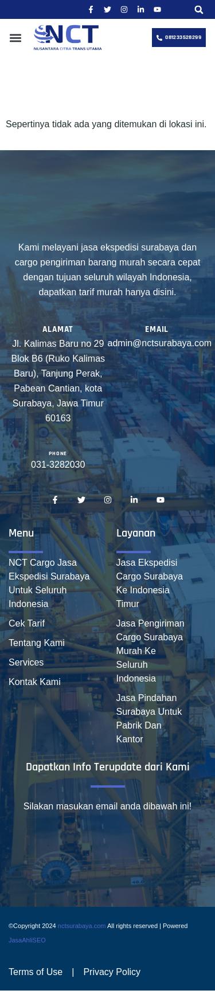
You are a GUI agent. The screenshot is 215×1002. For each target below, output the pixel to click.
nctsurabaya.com (82, 925)
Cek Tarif (27, 623)
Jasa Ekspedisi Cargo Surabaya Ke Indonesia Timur (149, 583)
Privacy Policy (111, 972)
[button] (198, 9)
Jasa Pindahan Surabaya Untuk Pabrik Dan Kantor (149, 718)
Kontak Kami (35, 682)
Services (26, 662)
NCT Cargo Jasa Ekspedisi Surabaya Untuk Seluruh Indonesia (49, 583)
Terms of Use (35, 972)
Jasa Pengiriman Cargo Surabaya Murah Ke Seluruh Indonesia (150, 651)
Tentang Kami (37, 643)
